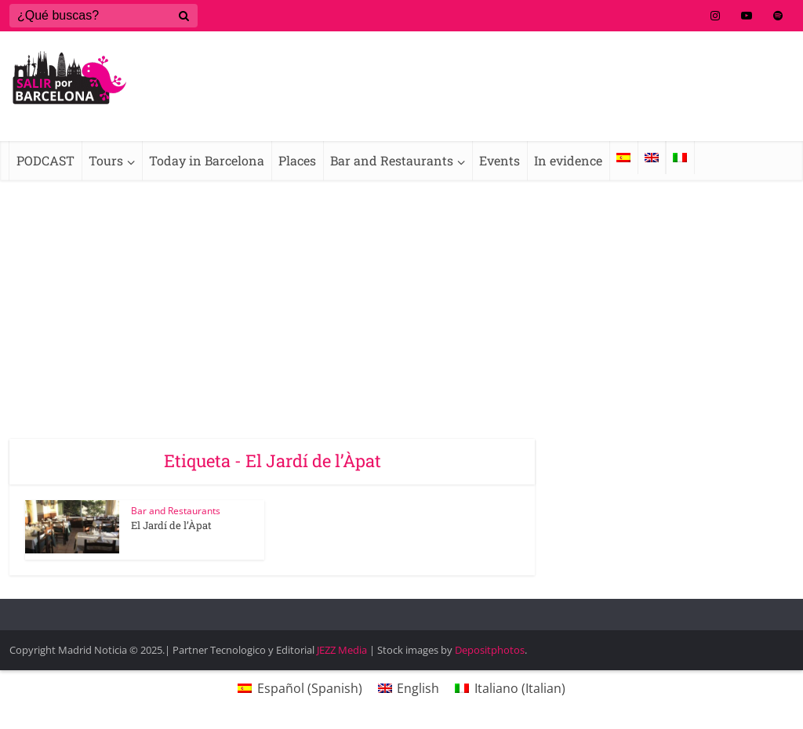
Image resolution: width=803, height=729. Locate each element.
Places (297, 160)
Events (499, 160)
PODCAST (45, 160)
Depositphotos (490, 650)
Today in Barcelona (206, 160)
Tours (106, 160)
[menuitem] (623, 157)
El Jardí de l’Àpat (171, 525)
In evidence (568, 160)
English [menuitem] (418, 688)
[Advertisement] (401, 298)
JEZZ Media (343, 650)
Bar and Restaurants (391, 160)
